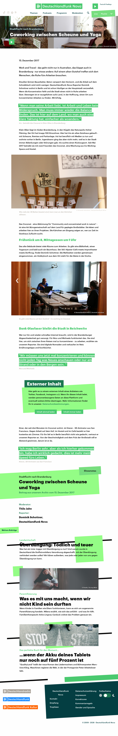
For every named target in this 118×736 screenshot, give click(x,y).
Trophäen (54, 707)
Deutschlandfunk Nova (61, 693)
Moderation (77, 13)
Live (96, 14)
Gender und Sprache (85, 707)
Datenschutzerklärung (85, 691)
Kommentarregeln (84, 703)
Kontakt (53, 698)
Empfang (54, 703)
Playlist (104, 14)
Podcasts (47, 13)
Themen (34, 13)
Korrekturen (81, 699)
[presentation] (17, 279)
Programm (62, 13)
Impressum (80, 695)
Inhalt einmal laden (46, 412)
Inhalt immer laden (72, 412)
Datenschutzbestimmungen (55, 404)
